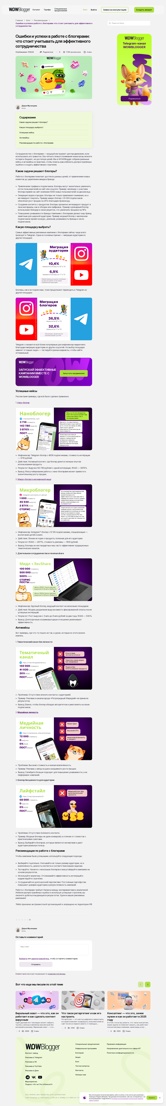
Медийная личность (28, 712)
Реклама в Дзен (32, 1070)
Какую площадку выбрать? (31, 127)
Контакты (79, 1070)
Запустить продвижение (73, 373)
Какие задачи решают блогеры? (33, 122)
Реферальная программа (86, 1048)
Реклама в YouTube (33, 1066)
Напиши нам (80, 1075)
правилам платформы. (57, 974)
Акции (77, 1057)
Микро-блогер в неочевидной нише (34, 479)
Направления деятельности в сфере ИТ (124, 1048)
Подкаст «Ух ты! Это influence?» (39, 1084)
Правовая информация (116, 1044)
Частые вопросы (82, 1066)
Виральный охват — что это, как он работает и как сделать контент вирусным (37, 1016)
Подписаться (134, 98)
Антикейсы (24, 138)
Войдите (23, 958)
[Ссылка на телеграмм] (27, 1077)
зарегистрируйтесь (40, 958)
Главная (19, 20)
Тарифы (47, 10)
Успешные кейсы (26, 132)
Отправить (35, 964)
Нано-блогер (23, 402)
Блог (85, 10)
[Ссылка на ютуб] (40, 1077)
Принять (152, 1098)
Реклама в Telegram (33, 1057)
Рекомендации (40, 20)
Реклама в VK (31, 1062)
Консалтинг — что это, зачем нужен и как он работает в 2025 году (126, 1016)
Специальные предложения (60, 9)
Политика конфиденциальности (120, 1053)
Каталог (36, 10)
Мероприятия (31, 1081)
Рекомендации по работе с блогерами (36, 143)
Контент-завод (31, 1053)
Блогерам (79, 1053)
